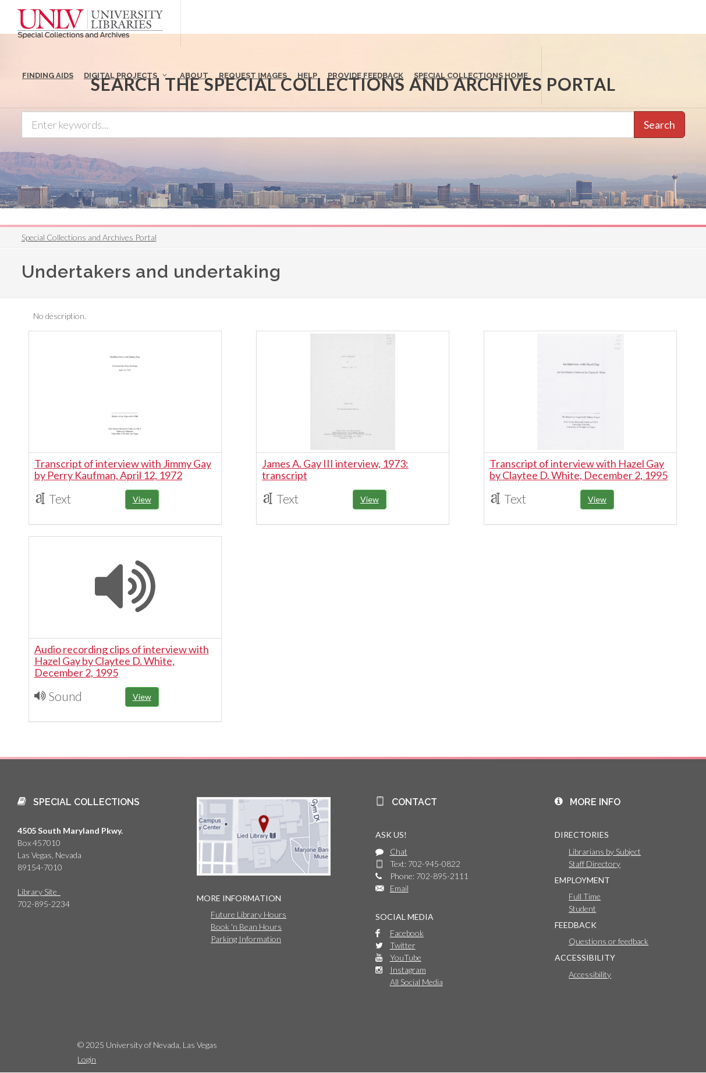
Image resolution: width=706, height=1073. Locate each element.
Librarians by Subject (605, 851)
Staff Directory (594, 864)
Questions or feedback (608, 941)
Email (399, 888)
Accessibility (590, 974)
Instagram (408, 970)
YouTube (405, 957)
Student (582, 908)
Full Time (585, 896)
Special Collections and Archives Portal (89, 237)
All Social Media (416, 982)
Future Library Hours (248, 914)
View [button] (142, 499)
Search (659, 124)
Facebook (407, 933)
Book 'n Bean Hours (246, 927)
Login (86, 1059)
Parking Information (246, 939)
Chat (398, 851)
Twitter (403, 945)
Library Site (39, 892)
